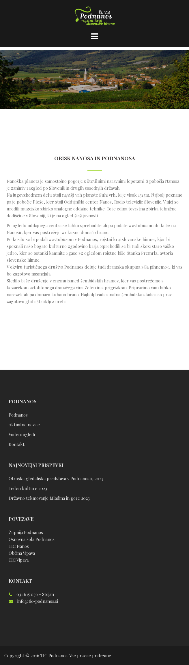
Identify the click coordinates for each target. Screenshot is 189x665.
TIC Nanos (19, 546)
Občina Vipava (22, 553)
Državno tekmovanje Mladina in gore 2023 (49, 498)
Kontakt (17, 444)
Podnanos (18, 415)
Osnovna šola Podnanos (32, 539)
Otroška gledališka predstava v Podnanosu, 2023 (56, 478)
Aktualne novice (24, 425)
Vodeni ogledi (22, 434)
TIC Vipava (19, 560)
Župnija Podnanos (26, 532)
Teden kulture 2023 (28, 488)
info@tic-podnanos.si (37, 601)
